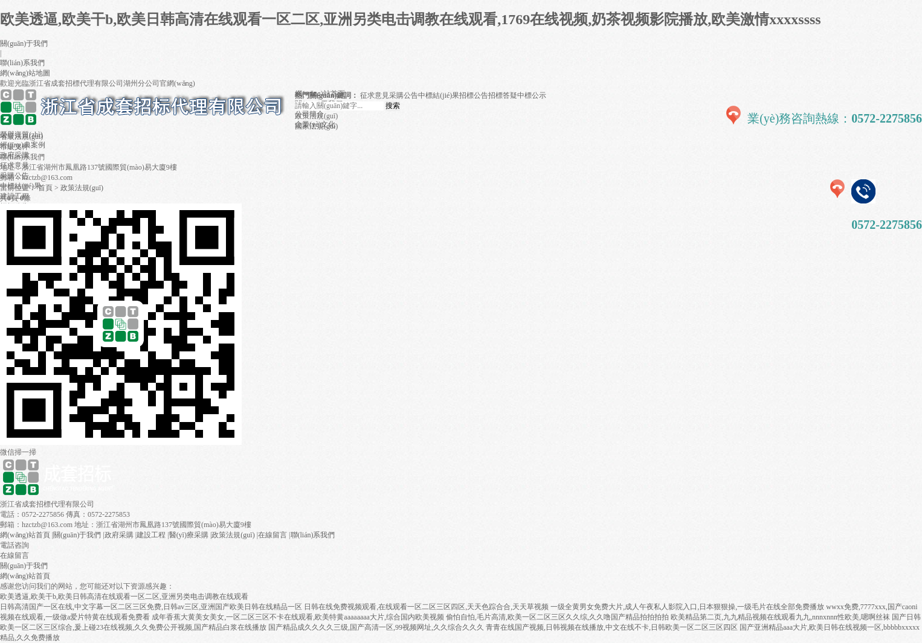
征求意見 (374, 95)
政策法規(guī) (81, 188)
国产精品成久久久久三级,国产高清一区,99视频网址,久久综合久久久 (376, 627)
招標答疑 (502, 95)
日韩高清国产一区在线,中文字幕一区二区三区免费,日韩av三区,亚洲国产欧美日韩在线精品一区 (151, 607)
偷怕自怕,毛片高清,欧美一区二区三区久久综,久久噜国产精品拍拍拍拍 (557, 617)
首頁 (45, 188)
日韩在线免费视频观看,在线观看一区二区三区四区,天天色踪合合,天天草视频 (426, 607)
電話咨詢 (14, 545)
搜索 (392, 105)
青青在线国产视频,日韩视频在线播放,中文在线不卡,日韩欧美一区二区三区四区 (612, 627)
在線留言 (272, 535)
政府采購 (119, 535)
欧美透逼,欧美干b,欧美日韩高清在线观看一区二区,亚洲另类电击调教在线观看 (124, 596)
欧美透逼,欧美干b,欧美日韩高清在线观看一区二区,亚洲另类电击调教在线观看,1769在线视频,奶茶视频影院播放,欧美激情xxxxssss (410, 19)
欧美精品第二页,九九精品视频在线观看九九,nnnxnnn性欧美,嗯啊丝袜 (780, 617)
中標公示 (531, 95)
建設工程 (151, 535)
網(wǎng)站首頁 (25, 535)
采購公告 (403, 95)
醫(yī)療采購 (188, 535)
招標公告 (473, 95)
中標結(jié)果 (438, 95)
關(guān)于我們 (24, 43)
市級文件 (14, 146)
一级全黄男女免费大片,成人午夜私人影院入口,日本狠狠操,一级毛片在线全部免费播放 (687, 607)
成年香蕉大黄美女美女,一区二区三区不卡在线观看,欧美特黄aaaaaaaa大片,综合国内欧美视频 (298, 617)
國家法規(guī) (316, 126)
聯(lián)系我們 (22, 63)
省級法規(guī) (21, 136)
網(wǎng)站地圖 (25, 73)
